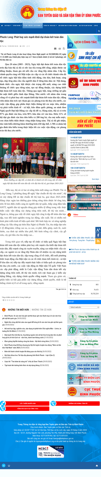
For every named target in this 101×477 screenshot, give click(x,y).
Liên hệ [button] (96, 25)
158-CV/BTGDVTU (77, 168)
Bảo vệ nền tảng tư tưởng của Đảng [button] (67, 25)
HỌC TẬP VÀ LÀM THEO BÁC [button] (85, 25)
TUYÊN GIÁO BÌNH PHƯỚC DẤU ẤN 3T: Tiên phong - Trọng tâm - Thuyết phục (84, 239)
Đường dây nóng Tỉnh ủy (78, 403)
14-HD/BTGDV (76, 137)
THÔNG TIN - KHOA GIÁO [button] (50, 26)
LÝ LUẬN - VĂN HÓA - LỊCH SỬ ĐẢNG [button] (32, 26)
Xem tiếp (95, 179)
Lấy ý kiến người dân (28, 403)
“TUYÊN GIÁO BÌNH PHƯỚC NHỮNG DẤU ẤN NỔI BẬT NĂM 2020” (84, 262)
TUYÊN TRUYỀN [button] (17, 26)
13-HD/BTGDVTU (77, 154)
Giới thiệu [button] (8, 26)
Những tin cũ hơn (41, 309)
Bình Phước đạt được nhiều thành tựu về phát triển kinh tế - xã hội (84, 250)
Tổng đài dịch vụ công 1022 (27, 409)
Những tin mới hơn (18, 309)
